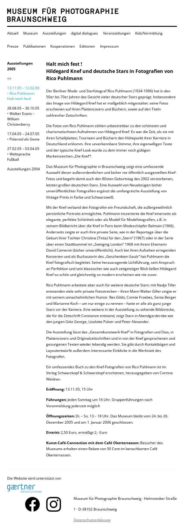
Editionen (87, 46)
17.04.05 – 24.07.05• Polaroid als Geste (23, 136)
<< (9, 78)
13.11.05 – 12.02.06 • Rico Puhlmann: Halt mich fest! (23, 93)
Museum (30, 33)
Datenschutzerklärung (92, 519)
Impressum (109, 46)
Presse (12, 46)
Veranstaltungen (116, 33)
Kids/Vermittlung (149, 33)
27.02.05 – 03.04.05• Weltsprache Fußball (23, 154)
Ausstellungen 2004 (23, 168)
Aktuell (12, 33)
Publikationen (34, 46)
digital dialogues (84, 33)
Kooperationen (62, 46)
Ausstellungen (54, 33)
